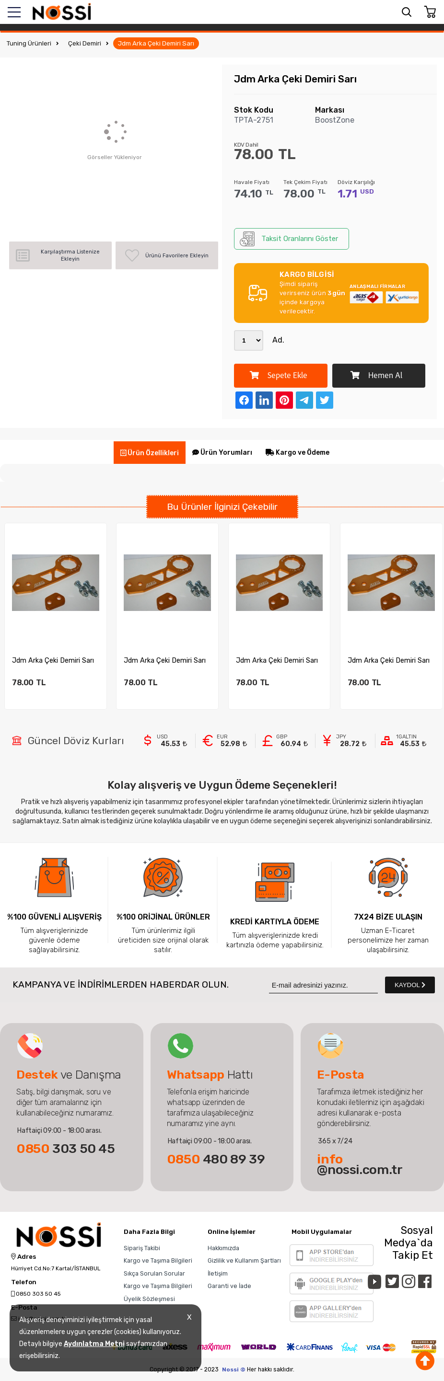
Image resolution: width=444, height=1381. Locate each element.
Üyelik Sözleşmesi (149, 1298)
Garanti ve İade (229, 1285)
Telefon (23, 1282)
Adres (23, 1257)
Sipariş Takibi (142, 1248)
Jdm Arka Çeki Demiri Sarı (156, 43)
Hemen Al (376, 375)
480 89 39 (216, 1159)
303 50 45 (65, 1148)
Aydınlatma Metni (94, 1344)
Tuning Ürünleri (29, 43)
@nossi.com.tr (359, 1164)
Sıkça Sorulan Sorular (154, 1273)
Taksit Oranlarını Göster (289, 238)
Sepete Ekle (278, 375)
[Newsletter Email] (323, 985)
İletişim (218, 1273)
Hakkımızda (223, 1248)
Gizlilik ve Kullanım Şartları (244, 1260)
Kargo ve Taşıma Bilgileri (158, 1260)
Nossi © (233, 1369)
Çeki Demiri (84, 43)
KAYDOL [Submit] (410, 985)
